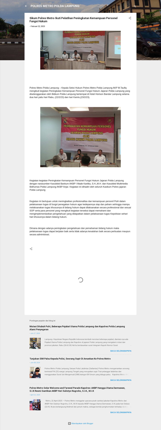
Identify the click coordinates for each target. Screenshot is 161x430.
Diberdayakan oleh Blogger (80, 423)
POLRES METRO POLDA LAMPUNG (55, 6)
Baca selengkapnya (120, 351)
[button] (129, 18)
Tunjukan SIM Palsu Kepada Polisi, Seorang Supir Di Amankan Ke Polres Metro (70, 358)
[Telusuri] (134, 7)
